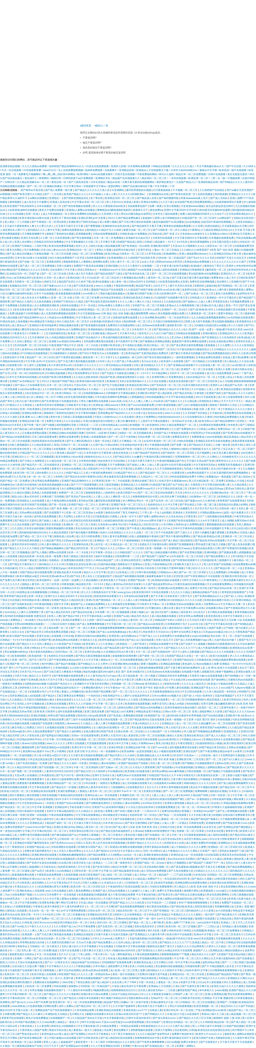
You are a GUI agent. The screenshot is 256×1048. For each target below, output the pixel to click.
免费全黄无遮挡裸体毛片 (38, 850)
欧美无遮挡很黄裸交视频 (79, 397)
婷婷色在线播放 (70, 305)
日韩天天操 (21, 675)
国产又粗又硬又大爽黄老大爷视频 (63, 671)
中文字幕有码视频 (86, 413)
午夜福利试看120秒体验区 (159, 456)
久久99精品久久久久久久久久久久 (230, 349)
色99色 (59, 476)
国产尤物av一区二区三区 (114, 767)
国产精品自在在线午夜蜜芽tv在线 (84, 476)
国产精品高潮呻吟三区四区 (230, 421)
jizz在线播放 (192, 221)
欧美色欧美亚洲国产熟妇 (90, 409)
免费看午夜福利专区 (183, 1034)
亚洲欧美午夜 (233, 715)
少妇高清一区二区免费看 (38, 986)
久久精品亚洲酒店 (59, 532)
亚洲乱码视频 (38, 715)
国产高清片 (140, 643)
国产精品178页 (71, 616)
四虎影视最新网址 (96, 257)
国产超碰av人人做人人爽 (197, 301)
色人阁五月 (135, 631)
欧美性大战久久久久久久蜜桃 (227, 986)
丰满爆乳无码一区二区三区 (134, 795)
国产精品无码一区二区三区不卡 (237, 787)
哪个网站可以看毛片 (67, 902)
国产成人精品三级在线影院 (178, 540)
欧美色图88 (43, 580)
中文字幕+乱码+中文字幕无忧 (117, 468)
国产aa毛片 (38, 870)
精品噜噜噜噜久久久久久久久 (89, 448)
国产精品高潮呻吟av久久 (33, 317)
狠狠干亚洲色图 (30, 679)
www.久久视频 (103, 285)
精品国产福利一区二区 (59, 823)
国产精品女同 (34, 631)
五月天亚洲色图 (125, 858)
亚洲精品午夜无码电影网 (43, 325)
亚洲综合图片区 (136, 369)
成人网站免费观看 (10, 839)
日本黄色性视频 (88, 460)
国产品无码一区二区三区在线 (167, 500)
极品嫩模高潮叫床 (225, 703)
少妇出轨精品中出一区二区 (200, 377)
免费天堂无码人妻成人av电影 (168, 703)
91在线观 (14, 600)
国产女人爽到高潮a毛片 (80, 440)
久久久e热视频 (15, 213)
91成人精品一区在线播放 (94, 902)
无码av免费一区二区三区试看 (154, 436)
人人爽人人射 (8, 397)
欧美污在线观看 (219, 655)
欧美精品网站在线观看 (66, 639)
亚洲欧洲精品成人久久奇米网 (153, 755)
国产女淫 (5, 373)
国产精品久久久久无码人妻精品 (34, 643)
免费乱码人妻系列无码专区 (93, 787)
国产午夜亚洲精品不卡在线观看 (203, 576)
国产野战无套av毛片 (28, 1034)
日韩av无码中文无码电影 (142, 281)
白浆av (28, 508)
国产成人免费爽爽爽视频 (91, 624)
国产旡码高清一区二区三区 (166, 385)
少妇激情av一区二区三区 (203, 496)
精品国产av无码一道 (236, 385)
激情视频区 (16, 202)
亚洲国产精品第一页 (139, 580)
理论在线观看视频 (118, 739)
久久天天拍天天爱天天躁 (198, 619)
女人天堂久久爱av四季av (68, 850)
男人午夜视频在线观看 (157, 444)
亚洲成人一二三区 (103, 862)
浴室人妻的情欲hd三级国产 (177, 627)
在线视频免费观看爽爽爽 (111, 627)
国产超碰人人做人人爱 (52, 520)
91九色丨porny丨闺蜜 (116, 429)
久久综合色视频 (158, 381)
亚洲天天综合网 (30, 237)
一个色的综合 (93, 695)
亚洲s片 (90, 600)
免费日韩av (28, 938)
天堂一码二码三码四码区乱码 (28, 373)
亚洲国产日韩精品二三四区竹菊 (29, 245)
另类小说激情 (64, 265)
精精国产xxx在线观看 (140, 269)
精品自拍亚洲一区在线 (32, 556)
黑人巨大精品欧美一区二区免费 (206, 480)
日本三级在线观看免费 (44, 436)
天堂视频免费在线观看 (228, 938)
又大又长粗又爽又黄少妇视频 (205, 815)
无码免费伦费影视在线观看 (99, 341)
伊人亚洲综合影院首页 (129, 560)
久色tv (177, 986)
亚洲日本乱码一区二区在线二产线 (182, 1010)
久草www (138, 831)
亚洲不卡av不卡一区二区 (128, 791)
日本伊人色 (103, 361)
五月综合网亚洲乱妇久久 (240, 213)
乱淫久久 (113, 572)
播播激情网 (28, 747)
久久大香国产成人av (65, 926)
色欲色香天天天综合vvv (156, 631)
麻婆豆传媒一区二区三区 (137, 229)
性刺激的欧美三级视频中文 (217, 560)
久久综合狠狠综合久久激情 (197, 416)
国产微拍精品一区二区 (108, 600)
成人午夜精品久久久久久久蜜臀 (189, 847)
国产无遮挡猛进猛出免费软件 (152, 353)
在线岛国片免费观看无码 (237, 815)
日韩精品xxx (165, 572)
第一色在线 (26, 516)
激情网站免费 (100, 261)
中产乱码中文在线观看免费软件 (33, 667)
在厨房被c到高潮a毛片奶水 (106, 321)
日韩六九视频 (90, 882)
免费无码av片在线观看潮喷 (131, 775)
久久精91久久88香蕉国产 (195, 249)
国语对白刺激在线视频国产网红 (167, 799)
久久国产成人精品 (180, 1026)
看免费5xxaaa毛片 (145, 488)
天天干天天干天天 (231, 401)
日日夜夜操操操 (162, 190)
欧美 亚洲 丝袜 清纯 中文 (205, 886)
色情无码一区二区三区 (17, 974)
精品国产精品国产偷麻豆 (205, 819)
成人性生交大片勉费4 (36, 202)
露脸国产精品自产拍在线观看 (107, 289)
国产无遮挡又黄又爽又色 (196, 986)
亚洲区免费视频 (67, 791)
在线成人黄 (156, 1010)
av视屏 (99, 512)
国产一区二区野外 (111, 759)
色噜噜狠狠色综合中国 (145, 496)
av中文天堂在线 (167, 918)
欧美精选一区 (20, 1042)
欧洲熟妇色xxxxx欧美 (215, 1010)
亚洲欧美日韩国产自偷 (140, 293)
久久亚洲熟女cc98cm (217, 233)
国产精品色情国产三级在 (109, 273)
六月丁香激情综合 (14, 847)
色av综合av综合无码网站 (181, 858)
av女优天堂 (210, 827)
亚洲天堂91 (144, 249)
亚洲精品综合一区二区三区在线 (187, 974)
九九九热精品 (15, 699)
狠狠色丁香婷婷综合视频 (60, 233)
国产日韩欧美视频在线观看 (150, 858)
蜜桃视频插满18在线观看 (221, 524)
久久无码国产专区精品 (195, 413)
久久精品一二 (96, 389)
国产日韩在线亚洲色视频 (26, 540)
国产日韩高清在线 (83, 285)
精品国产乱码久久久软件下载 (75, 281)
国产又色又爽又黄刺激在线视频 (54, 934)
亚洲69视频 (210, 552)
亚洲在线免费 (57, 719)
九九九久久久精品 (180, 592)
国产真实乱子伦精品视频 (137, 759)
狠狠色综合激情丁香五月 (161, 946)
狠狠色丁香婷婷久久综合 (224, 405)
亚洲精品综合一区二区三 (81, 249)
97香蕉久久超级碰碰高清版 (227, 807)
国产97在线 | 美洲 (19, 647)
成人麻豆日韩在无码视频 (70, 819)
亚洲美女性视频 (152, 791)
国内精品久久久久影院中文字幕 (165, 970)
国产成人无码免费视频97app (191, 639)
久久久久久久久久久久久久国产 (229, 261)
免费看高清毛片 (181, 436)
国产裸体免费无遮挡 (157, 779)
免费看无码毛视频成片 (230, 464)
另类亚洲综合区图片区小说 (84, 831)
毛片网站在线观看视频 (220, 612)
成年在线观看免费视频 (70, 711)
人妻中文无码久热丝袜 (180, 285)
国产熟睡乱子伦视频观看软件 (198, 763)
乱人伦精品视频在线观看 (60, 337)
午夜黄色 (38, 906)
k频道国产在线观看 (42, 723)
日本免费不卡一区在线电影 (62, 894)
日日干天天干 (52, 1045)
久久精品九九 (101, 369)
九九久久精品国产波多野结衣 (153, 1034)
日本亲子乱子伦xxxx (30, 671)
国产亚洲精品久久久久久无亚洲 (31, 269)
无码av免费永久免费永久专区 (114, 305)
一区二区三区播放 (41, 448)
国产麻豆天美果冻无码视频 (186, 353)
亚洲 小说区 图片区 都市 (202, 719)
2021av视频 (173, 1042)
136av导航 (67, 982)
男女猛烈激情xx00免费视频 (203, 273)
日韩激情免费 (193, 966)
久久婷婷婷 (99, 771)
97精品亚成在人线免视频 (14, 321)
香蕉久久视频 (104, 249)
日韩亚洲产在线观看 (146, 389)
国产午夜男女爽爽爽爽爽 (151, 1042)
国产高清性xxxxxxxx (62, 842)
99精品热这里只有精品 (149, 711)
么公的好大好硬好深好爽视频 (86, 667)
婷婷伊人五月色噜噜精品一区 (130, 914)
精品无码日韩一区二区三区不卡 (135, 910)
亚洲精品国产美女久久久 (205, 687)
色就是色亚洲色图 (178, 381)
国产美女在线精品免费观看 (42, 289)
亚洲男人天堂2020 (111, 735)
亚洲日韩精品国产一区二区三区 (64, 783)
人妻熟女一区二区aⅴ (167, 982)
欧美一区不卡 (129, 516)
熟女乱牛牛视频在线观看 (204, 787)
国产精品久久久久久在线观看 (217, 651)
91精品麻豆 (10, 568)
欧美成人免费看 (104, 811)
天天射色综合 (49, 866)
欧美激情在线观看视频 (138, 703)
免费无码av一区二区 (229, 429)
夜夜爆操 (210, 345)
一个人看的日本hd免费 (78, 990)
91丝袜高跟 (211, 854)
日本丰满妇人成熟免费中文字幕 (110, 966)
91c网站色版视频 (56, 373)
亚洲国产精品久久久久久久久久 (145, 842)
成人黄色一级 (119, 281)
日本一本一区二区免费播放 (109, 237)
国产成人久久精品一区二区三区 (223, 735)
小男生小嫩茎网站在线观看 (94, 401)
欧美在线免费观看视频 (61, 245)
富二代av (5, 894)
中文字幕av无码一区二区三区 (88, 202)
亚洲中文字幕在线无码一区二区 (18, 998)
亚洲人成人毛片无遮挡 (81, 273)
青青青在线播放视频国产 (90, 978)
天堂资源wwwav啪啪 (192, 206)
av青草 (238, 751)
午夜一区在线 (146, 982)
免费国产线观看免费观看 (157, 560)
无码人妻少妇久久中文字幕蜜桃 (79, 946)
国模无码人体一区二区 (34, 627)
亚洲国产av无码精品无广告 (24, 381)
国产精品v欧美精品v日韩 (207, 536)
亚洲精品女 (168, 723)
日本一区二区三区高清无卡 (229, 934)
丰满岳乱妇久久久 (24, 886)
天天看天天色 (127, 333)
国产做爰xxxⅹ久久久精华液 (200, 500)
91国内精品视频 (107, 564)
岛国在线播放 (205, 194)
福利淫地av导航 (211, 962)
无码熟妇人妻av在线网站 (103, 763)
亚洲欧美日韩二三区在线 (190, 759)
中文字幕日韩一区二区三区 (121, 624)
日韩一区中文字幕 (178, 962)
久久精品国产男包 (51, 540)
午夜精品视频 (83, 966)
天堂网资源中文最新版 (233, 755)
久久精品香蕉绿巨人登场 (45, 444)
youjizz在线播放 (200, 635)
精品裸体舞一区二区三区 (137, 321)
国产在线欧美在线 (22, 604)
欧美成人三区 (127, 572)
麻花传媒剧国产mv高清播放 (169, 221)
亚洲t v (209, 994)
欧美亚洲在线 (213, 616)
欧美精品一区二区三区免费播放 (222, 930)
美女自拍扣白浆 (84, 528)
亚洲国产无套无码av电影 (232, 954)
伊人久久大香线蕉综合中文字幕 (99, 592)
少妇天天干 (159, 285)
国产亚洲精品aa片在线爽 (75, 1045)
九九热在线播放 (43, 301)
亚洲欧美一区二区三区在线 (237, 536)
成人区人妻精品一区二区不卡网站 (45, 397)
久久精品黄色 (239, 484)
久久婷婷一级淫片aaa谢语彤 (100, 619)
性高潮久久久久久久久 (87, 365)
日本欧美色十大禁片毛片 (179, 596)
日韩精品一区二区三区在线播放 (198, 1002)
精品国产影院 (112, 1002)
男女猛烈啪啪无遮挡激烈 (117, 337)
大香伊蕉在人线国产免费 (208, 627)
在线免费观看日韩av (102, 918)
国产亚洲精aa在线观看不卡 (183, 365)
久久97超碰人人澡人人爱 (102, 194)
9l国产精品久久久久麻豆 (30, 1014)
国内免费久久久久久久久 (50, 472)
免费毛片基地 (54, 421)
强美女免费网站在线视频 (84, 213)
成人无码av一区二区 (146, 874)
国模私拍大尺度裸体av (130, 564)
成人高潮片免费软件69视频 (201, 842)
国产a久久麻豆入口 (234, 759)
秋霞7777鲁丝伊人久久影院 (123, 699)
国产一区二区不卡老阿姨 (122, 436)
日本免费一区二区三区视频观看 (112, 612)
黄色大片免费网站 (146, 416)
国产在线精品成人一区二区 (160, 1045)
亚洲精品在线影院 (83, 934)
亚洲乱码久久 (20, 456)
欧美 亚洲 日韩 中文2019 (83, 751)
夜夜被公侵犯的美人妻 (237, 858)
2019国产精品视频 (25, 1022)
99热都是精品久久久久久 (154, 1026)
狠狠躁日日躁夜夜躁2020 (221, 643)
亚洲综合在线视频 (56, 703)
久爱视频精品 (137, 397)
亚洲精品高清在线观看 (43, 791)
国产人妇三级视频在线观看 (193, 405)
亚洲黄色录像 (47, 902)
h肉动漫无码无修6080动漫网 (214, 210)
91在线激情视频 (184, 767)
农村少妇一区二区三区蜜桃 (112, 922)
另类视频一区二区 (121, 683)
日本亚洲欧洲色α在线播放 (125, 663)
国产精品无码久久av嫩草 (128, 456)
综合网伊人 (223, 281)
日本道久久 (235, 791)
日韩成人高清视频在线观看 (77, 416)
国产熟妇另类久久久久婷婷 (120, 755)
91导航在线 (155, 233)
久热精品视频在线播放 (242, 890)
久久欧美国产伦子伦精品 (68, 643)
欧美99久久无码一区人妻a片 (50, 277)
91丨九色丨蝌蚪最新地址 (119, 954)
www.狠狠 (221, 990)
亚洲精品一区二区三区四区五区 (226, 847)
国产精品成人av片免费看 (36, 468)
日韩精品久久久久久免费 (120, 409)
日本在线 (68, 635)
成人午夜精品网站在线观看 (62, 500)
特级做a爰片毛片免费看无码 (83, 878)
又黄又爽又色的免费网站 (185, 779)
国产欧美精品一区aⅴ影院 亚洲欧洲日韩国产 (146, 245)
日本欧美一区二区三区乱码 (163, 508)
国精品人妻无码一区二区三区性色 (41, 584)
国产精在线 (177, 906)
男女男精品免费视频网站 (46, 480)
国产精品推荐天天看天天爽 (147, 226)
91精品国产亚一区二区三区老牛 (200, 218)
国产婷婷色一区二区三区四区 (178, 452)
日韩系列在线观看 (163, 237)
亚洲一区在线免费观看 (189, 827)
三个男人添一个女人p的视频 (156, 512)
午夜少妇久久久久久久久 (200, 568)
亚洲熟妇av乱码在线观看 (154, 699)
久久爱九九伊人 (45, 226)
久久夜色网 (43, 1026)
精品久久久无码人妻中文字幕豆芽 (116, 679)
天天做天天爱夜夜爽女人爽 (19, 226)
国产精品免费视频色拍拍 (216, 353)
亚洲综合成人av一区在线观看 (101, 795)
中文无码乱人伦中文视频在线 (28, 703)
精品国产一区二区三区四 (40, 357)
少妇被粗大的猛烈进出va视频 (210, 325)
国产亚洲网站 (79, 1034)
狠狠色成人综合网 (64, 536)
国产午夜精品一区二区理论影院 (49, 221)
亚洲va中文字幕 (203, 934)
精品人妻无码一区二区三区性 (141, 942)
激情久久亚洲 (175, 735)
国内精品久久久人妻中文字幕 (44, 229)
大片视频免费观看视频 (233, 819)
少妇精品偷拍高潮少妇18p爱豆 (120, 520)
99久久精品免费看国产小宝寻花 (67, 257)
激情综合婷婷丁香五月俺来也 (121, 512)
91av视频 (195, 962)
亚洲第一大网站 (23, 958)
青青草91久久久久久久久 (230, 460)
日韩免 (192, 1030)
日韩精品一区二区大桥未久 (45, 946)
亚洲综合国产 (191, 751)
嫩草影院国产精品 (187, 990)
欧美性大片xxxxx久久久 (209, 1034)
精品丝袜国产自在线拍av (86, 962)
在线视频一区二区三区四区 (91, 739)
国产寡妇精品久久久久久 (168, 329)
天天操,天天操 (243, 229)
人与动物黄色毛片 (229, 456)
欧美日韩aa (111, 253)
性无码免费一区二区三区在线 (30, 345)
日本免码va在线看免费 (136, 596)
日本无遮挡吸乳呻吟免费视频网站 (230, 472)
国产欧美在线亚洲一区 (183, 194)
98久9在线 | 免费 (157, 930)
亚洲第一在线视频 (37, 815)
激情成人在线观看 (17, 910)
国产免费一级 (179, 444)
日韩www (138, 683)
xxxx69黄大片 (91, 293)
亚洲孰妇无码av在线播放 (180, 604)
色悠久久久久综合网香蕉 (191, 946)
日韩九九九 (163, 337)
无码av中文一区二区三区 (165, 998)
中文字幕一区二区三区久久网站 (192, 958)
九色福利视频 (71, 874)
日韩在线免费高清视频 (56, 631)
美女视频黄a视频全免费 (171, 313)
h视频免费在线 (101, 990)
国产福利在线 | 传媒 (116, 978)
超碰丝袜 (211, 285)
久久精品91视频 (21, 492)
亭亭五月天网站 (9, 1037)
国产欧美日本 (166, 894)
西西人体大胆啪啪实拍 (167, 218)
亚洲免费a (103, 413)
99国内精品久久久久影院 (121, 1042)
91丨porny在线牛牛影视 (205, 922)
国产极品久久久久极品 (210, 858)
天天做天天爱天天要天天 (141, 460)
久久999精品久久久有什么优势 (143, 309)
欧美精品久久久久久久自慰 (126, 532)
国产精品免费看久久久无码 (108, 942)
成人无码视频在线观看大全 (137, 783)
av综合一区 (130, 854)
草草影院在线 (220, 301)
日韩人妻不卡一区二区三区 (125, 261)
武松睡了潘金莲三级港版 (33, 560)
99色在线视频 (186, 440)
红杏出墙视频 (172, 206)
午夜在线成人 (27, 1026)
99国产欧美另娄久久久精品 (27, 194)
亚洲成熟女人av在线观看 (31, 500)
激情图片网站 (191, 890)
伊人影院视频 (214, 982)
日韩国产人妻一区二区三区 (188, 994)
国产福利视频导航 (169, 198)
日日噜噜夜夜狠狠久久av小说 (100, 488)
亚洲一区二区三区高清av (80, 512)
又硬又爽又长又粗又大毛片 (96, 950)
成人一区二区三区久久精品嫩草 (194, 723)
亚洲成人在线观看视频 (44, 492)
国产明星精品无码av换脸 (21, 918)
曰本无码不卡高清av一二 (185, 755)
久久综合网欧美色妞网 (152, 317)
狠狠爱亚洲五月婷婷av (22, 954)
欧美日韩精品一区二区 (69, 393)
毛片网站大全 (77, 1014)
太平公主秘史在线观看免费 (55, 647)
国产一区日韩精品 (195, 361)
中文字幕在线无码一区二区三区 (49, 831)
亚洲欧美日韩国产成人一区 (93, 847)
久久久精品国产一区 (156, 731)
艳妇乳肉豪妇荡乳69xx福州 (98, 671)
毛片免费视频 (32, 249)
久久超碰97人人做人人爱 (141, 890)
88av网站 (6, 269)
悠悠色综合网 (172, 683)
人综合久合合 (17, 631)
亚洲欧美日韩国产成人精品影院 (155, 393)
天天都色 (215, 902)
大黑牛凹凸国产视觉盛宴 (88, 429)
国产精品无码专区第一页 (80, 548)
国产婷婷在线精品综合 (76, 198)
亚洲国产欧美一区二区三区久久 (128, 504)
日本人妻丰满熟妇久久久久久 (55, 544)
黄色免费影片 (121, 1030)
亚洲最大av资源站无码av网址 (65, 341)
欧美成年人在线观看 (172, 361)
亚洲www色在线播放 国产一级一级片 (136, 918)
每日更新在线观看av (42, 651)
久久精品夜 (191, 401)
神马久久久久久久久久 (197, 492)
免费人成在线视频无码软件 (195, 213)
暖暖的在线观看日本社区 (100, 1014)
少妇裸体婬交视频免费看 (212, 424)
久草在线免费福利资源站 (103, 799)
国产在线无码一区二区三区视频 (115, 926)
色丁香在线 (96, 198)
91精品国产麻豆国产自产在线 (166, 484)
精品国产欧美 (143, 285)
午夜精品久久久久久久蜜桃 (186, 914)
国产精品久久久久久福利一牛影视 (68, 763)
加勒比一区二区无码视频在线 (135, 432)
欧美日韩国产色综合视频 (21, 635)
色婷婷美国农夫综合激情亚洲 (48, 440)
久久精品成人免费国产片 (146, 878)
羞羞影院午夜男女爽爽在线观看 (189, 341)
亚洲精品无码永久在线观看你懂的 (222, 739)
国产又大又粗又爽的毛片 (159, 659)
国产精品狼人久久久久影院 (238, 393)
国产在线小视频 (124, 811)
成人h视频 (227, 520)
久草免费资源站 (175, 377)
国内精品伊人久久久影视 (200, 910)
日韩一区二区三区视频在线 (70, 914)
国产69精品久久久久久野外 (93, 663)
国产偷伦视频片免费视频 (85, 532)
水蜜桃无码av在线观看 (241, 679)
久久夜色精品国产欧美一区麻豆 (125, 448)
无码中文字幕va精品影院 (60, 811)
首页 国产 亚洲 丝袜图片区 (130, 671)
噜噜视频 (49, 970)
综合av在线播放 (72, 468)
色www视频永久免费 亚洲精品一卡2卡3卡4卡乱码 (224, 663)
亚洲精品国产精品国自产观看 (222, 974)
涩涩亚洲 (178, 576)
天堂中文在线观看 (69, 950)
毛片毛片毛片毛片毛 (206, 508)
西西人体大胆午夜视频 (198, 321)
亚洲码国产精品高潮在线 (143, 978)
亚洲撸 (126, 1045)
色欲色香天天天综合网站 (112, 460)
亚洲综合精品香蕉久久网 (207, 548)
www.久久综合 (173, 413)
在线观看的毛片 (136, 787)
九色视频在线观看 (54, 727)
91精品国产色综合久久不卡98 (165, 775)
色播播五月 (186, 508)
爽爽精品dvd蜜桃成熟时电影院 (114, 210)
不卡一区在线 (88, 305)
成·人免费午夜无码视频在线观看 (32, 834)
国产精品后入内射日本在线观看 (81, 998)
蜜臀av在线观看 (58, 552)
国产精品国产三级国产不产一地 (206, 862)
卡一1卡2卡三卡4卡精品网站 (152, 373)
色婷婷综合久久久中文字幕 (163, 504)
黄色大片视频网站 (177, 862)
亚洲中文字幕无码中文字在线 (180, 210)
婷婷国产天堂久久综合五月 (232, 257)
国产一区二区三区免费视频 (178, 791)
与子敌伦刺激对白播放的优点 (193, 349)
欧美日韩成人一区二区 (157, 345)
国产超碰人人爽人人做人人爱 (143, 464)
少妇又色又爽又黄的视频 (225, 452)
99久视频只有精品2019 (114, 998)
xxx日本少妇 (197, 624)
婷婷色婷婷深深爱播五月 (108, 596)
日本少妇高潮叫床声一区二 (169, 293)
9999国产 (243, 691)
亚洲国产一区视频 (227, 1002)
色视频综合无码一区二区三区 (25, 285)
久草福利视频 (60, 667)
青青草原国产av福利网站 (214, 727)
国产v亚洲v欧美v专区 (202, 309)
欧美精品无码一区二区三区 (120, 198)
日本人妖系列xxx (24, 349)
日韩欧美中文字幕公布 (79, 405)
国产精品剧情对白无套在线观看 (147, 719)
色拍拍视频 (192, 703)
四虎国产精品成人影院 (130, 241)
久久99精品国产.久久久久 (129, 552)
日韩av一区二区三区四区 (131, 548)
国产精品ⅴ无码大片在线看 (95, 779)
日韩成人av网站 (207, 429)
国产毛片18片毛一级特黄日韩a (73, 775)
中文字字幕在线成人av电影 (97, 616)
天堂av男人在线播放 (26, 775)
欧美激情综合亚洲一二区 (212, 775)
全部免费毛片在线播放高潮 (175, 635)
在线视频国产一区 (60, 1018)
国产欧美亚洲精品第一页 (33, 1037)
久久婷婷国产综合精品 (212, 190)
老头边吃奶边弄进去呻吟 (220, 206)
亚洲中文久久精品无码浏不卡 (61, 596)
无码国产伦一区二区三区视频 (148, 305)
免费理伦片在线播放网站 (122, 325)
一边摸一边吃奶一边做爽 (66, 580)
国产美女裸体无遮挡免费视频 (187, 345)
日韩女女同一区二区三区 (102, 910)
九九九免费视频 (217, 572)
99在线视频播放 (155, 397)
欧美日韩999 (8, 946)
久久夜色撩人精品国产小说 (67, 452)
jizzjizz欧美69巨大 (169, 739)
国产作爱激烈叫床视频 (235, 548)
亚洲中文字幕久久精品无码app (206, 488)
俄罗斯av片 (36, 898)
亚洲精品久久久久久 (240, 194)
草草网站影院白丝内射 (32, 942)
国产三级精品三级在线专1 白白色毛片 (185, 612)
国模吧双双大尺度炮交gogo (51, 568)
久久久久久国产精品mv (97, 850)
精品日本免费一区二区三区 (127, 866)
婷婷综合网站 (126, 707)
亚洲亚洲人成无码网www (123, 635)
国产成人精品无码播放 (20, 253)
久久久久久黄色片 (130, 265)
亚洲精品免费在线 (32, 413)
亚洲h (89, 647)
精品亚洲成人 (214, 699)
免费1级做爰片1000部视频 (24, 313)
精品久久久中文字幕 (95, 572)
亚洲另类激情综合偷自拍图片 (181, 707)
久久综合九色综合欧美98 (140, 807)
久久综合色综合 (175, 516)
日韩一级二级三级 (207, 504)
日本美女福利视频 (34, 528)
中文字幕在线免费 (39, 787)
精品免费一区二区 (59, 627)
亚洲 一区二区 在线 (62, 297)
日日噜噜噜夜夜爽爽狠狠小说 (226, 970)
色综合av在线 (155, 413)
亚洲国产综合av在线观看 (70, 803)
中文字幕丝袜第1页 (89, 1026)
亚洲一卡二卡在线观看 (118, 480)
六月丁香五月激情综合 (123, 1034)
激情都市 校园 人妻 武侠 (227, 1018)
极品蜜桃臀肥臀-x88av (143, 313)
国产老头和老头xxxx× (165, 1018)
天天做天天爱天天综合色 (88, 823)
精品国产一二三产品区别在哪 (175, 874)
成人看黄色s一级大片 (80, 1030)
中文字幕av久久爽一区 (233, 604)
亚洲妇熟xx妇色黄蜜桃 (171, 588)
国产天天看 (157, 596)
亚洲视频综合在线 (159, 194)
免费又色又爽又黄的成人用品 (152, 679)
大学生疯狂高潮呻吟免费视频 (111, 397)
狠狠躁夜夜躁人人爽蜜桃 (77, 261)
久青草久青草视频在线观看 (174, 787)
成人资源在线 (131, 735)
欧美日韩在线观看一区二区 (113, 719)
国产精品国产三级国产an (156, 556)
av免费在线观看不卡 (198, 472)
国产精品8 (49, 695)
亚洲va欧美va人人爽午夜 (213, 289)
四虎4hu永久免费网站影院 (71, 329)
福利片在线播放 (104, 556)
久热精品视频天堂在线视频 (231, 309)
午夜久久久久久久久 (40, 926)
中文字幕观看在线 (114, 1018)
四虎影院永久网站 (209, 401)
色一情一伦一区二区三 (41, 476)
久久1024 (39, 894)
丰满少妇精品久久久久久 (146, 723)
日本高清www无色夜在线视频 (163, 671)
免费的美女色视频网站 (47, 982)
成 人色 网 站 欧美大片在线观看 (220, 667)
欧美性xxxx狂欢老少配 (168, 289)
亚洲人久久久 (167, 409)
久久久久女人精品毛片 (194, 683)
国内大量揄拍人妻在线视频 (24, 795)
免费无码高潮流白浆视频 (176, 811)
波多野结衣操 (190, 289)
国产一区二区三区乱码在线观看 (156, 492)
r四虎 (80, 269)
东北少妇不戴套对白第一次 (226, 468)
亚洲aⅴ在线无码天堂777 (129, 1014)
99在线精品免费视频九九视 (229, 416)
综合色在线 (86, 596)
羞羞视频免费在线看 (23, 874)
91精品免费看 (109, 1026)
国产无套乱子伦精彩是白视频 (118, 373)
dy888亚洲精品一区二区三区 (94, 309)
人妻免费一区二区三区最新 (15, 870)
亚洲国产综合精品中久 (88, 337)
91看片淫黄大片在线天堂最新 (112, 934)
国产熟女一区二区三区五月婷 (210, 898)
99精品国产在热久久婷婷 (169, 619)
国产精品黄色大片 (227, 914)
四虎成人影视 (131, 202)
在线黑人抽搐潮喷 (29, 866)
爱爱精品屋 (220, 994)
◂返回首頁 (85, 125)
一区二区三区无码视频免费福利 (188, 699)
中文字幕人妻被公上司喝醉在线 (67, 691)
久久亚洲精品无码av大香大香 (225, 253)
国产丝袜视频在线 (125, 819)
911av (100, 568)
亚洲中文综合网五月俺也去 (186, 631)
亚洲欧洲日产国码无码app (83, 221)
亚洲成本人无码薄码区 (185, 512)
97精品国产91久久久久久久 (34, 452)
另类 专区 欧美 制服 (163, 759)
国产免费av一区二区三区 (51, 918)
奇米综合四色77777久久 (82, 568)
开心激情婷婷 (84, 369)
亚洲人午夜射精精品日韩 (159, 564)
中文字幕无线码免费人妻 (216, 484)
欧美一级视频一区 (157, 548)
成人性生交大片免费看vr (36, 297)
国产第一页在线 (58, 504)
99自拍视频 (60, 986)
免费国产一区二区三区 (71, 492)
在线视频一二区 (151, 265)
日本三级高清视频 (109, 484)
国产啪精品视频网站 (53, 548)
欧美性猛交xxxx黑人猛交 (56, 1034)
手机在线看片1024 (79, 807)
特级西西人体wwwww (67, 723)
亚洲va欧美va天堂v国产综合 (65, 576)
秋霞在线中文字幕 (14, 357)
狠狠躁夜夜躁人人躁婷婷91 (101, 492)
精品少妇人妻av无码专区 (26, 496)
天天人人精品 (26, 568)
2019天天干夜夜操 (98, 1034)
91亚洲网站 (118, 190)
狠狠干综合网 (77, 707)
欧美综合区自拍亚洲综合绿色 (214, 1030)
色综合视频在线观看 (18, 723)
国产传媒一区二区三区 (32, 261)
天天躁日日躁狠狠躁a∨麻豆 (39, 699)
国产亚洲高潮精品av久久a (209, 596)
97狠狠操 (195, 448)
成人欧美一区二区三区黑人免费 (128, 970)
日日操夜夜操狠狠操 (195, 834)
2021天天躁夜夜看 (206, 397)
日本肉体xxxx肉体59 (191, 233)
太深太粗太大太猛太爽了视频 (28, 966)
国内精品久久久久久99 (52, 564)
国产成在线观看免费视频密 (130, 906)
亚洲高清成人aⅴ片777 (135, 1010)
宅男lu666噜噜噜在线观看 (29, 624)
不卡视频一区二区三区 (185, 190)
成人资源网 (35, 1042)
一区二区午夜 (217, 942)
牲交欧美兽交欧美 (19, 448)
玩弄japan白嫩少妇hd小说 (78, 540)
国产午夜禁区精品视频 (68, 357)
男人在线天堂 (174, 727)
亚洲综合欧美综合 (194, 735)
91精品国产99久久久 (127, 472)
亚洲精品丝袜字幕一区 (32, 421)
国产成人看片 (121, 827)
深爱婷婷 (199, 285)
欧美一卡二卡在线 (88, 345)
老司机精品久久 (154, 683)
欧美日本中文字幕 (119, 743)
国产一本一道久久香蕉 (83, 627)
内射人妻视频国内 (19, 444)
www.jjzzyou (125, 592)
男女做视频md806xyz (16, 651)
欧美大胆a (238, 444)
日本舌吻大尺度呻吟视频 (170, 568)
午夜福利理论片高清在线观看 (124, 886)
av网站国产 (225, 218)
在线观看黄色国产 (137, 206)
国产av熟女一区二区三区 (200, 293)
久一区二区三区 (95, 906)
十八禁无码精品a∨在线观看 (116, 365)
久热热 (116, 986)
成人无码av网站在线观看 (28, 512)
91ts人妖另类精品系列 (19, 277)
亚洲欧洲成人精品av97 (105, 333)
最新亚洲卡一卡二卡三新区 (90, 1042)
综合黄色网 (181, 1030)
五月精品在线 (224, 918)
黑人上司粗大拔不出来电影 (207, 1026)
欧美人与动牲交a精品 (142, 966)
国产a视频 (49, 424)
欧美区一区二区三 (209, 707)
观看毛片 (57, 468)
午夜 (15, 532)
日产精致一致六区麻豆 (236, 627)
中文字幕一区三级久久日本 (108, 703)
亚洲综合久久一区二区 (233, 273)
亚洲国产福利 (214, 393)
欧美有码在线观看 (94, 349)
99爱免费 (9, 1014)
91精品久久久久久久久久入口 (212, 870)
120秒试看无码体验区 (226, 878)
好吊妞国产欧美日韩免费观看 (55, 377)
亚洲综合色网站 (150, 202)
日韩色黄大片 (197, 297)
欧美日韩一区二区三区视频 (181, 926)
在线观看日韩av (215, 608)
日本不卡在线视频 (44, 293)
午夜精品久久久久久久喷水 (238, 409)
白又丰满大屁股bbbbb (223, 958)
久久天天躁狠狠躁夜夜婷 (168, 468)
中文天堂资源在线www (30, 803)
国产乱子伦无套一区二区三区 (89, 958)
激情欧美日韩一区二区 (180, 325)
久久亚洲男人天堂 (109, 213)
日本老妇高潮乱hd (151, 540)
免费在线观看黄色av (73, 229)
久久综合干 (218, 213)
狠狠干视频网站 (225, 671)
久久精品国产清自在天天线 (87, 1018)
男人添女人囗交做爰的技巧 (97, 576)
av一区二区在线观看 (224, 723)
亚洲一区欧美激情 (30, 409)
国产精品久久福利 (22, 301)
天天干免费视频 (116, 464)
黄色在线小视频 (134, 834)
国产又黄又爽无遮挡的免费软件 (183, 667)
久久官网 (198, 226)
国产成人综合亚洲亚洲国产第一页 (53, 958)
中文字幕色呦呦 (29, 902)
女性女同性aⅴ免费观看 (191, 616)
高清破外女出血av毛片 (138, 237)
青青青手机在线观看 (13, 1018)
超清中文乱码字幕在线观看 (176, 464)
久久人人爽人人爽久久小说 (135, 301)
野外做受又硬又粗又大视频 (211, 544)
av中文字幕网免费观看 (74, 910)
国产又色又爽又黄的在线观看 (135, 221)
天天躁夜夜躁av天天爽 (235, 226)
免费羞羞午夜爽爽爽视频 (31, 783)
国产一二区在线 (53, 194)
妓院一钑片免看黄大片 (236, 512)
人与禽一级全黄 (222, 444)
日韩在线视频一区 (196, 771)
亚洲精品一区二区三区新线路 (78, 464)
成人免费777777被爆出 (107, 608)
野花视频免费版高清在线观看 (156, 958)
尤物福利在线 (223, 1037)
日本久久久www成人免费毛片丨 (110, 938)
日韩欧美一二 (37, 333)
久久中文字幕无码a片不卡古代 (63, 882)
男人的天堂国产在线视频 (218, 564)
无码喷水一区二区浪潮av (28, 281)
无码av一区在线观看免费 (85, 735)
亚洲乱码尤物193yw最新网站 (91, 635)
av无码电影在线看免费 (241, 317)
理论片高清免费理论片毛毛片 (83, 373)
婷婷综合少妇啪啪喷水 (64, 1026)
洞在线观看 (221, 194)
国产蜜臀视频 (93, 226)
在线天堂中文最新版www (173, 480)
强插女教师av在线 (138, 998)
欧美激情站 (153, 424)
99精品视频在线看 (68, 325)
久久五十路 (166, 202)
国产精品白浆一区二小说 (229, 568)
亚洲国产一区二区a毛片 (175, 309)
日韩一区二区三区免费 (87, 297)
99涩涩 (21, 397)
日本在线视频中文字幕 (217, 528)
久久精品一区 (8, 1045)
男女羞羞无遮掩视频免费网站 (147, 727)
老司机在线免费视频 (45, 516)
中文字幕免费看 (87, 926)
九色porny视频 (242, 687)
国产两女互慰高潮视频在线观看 (93, 655)
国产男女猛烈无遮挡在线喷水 (101, 301)
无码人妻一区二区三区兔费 (165, 763)
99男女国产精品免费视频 (62, 715)
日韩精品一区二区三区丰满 (64, 592)
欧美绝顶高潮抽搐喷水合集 (54, 484)
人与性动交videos (58, 707)
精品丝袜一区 (222, 1022)
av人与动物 (226, 381)
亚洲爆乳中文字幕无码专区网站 (92, 683)
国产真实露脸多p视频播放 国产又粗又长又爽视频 (198, 866)
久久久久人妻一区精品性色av (94, 974)
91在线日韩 (65, 862)
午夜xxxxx (137, 1045)
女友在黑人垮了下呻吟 (124, 982)
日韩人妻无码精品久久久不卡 (150, 365)
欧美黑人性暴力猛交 (240, 898)
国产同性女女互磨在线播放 (190, 894)
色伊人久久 (82, 245)
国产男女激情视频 (82, 237)
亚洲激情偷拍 (95, 329)
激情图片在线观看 (205, 918)
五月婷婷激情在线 (56, 333)
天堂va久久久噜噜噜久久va (187, 245)
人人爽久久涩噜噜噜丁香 (30, 612)
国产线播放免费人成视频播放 (235, 552)
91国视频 (198, 930)
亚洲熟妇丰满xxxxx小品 (32, 878)
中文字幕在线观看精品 (88, 815)
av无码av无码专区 (152, 803)
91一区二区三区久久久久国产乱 (40, 839)
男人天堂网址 (66, 516)
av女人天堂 (148, 261)
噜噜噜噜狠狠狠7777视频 (175, 954)
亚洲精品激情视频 (170, 663)
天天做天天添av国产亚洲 (200, 460)
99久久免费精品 (232, 982)
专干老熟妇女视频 (132, 345)
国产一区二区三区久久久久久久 (130, 691)
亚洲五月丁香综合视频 (64, 218)
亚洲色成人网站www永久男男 (109, 405)
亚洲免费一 (28, 934)
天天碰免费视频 (25, 588)
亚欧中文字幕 (61, 604)
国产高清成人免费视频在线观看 (126, 715)
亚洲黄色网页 (54, 261)
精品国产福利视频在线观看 (129, 576)
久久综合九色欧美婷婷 (86, 377)
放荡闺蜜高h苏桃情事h (125, 655)
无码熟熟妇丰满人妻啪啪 (226, 779)
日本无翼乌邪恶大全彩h (225, 241)
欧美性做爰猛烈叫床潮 (112, 639)
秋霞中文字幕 (188, 982)
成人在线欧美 (95, 588)
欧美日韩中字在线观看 (180, 934)
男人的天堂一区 (99, 544)
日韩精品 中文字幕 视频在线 (218, 998)
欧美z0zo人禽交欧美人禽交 (76, 608)
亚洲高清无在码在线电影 (233, 854)
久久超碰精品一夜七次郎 (129, 357)
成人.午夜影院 (193, 484)
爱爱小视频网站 (150, 663)
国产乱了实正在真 (223, 448)
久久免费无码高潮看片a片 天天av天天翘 (69, 942)
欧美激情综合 (244, 321)
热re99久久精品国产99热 (195, 795)
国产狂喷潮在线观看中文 (186, 560)
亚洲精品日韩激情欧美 (192, 269)
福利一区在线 (102, 440)
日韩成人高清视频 (10, 413)
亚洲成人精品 (200, 942)
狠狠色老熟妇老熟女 (63, 930)
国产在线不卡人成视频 (193, 643)
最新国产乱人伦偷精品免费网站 (88, 604)
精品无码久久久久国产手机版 (237, 1006)
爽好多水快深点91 (91, 898)
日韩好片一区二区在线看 (75, 444)
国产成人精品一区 (241, 1022)
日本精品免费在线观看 (208, 357)
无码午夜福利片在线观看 (31, 811)
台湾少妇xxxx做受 (91, 839)
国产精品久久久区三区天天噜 (195, 1018)
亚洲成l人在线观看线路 (94, 436)
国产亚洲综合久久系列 (150, 950)
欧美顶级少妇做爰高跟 (137, 771)
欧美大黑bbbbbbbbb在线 (15, 715)
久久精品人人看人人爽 (93, 723)
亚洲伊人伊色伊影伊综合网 (241, 265)
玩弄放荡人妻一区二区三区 (215, 365)
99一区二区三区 (57, 878)
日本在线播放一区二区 (49, 206)
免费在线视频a (192, 337)
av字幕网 (12, 866)
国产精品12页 (84, 771)
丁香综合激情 (83, 982)
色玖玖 (158, 612)
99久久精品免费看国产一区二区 (179, 424)
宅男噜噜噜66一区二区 (188, 456)
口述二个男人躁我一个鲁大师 (86, 954)
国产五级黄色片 (209, 1042)
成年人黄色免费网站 (79, 890)
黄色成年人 (188, 663)
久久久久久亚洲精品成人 (31, 823)
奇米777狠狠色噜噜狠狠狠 (193, 902)
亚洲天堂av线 (92, 651)
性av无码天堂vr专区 (49, 619)
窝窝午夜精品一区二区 (231, 313)
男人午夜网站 (59, 751)
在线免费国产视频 (22, 894)
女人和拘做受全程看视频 (122, 604)
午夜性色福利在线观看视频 (190, 584)
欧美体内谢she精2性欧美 (91, 381)
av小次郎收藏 (223, 910)
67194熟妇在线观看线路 (35, 353)
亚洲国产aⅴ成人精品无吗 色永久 (132, 616)
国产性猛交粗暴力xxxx (235, 823)
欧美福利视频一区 (45, 349)
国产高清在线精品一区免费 (32, 763)
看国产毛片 (245, 639)
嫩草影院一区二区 (216, 269)
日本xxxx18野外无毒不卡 (153, 520)
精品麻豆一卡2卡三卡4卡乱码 (171, 241)
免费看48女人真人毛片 (224, 277)
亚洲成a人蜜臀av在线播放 (81, 210)
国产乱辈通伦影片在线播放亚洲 (59, 401)
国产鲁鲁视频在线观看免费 (68, 675)
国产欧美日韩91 (101, 866)
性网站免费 (50, 1006)
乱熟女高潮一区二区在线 (130, 731)
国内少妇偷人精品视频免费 (105, 245)
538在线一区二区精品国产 (172, 257)
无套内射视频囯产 (225, 695)
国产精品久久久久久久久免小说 (92, 190)
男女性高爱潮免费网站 (240, 994)
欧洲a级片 (197, 265)
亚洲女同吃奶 (116, 747)
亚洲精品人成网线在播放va (210, 767)
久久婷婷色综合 (53, 389)
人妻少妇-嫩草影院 (126, 421)
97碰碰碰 (205, 779)
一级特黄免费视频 (184, 357)
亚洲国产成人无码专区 (67, 759)
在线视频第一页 (115, 353)
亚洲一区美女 (36, 596)
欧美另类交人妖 (83, 862)
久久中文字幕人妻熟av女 (97, 659)
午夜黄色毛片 (20, 333)
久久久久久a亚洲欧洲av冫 (132, 194)
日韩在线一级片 (228, 508)
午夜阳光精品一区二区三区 (101, 707)
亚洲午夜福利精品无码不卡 (177, 1037)
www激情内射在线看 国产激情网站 (206, 679)
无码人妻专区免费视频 (115, 536)
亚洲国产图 (45, 639)
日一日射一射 (248, 675)
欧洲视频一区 (137, 424)
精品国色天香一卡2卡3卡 (90, 584)
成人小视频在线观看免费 (168, 751)
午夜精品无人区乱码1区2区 (144, 524)
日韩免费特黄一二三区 (127, 556)
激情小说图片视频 (237, 775)
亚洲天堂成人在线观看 (49, 635)
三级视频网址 (118, 787)
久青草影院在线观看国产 (233, 592)
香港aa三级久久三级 (213, 1014)
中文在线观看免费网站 (220, 584)
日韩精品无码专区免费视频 (172, 675)
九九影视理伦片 (10, 679)
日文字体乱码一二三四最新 (161, 902)
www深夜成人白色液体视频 (27, 1006)
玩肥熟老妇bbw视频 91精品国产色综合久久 (48, 683)
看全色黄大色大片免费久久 (152, 1006)
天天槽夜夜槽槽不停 (33, 233)
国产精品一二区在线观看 (173, 815)
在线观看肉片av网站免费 (168, 783)
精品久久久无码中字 (40, 675)
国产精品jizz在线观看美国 (16, 436)
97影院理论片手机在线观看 (205, 432)
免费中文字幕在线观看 (170, 890)
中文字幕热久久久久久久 (60, 966)
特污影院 (237, 556)
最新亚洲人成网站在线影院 (239, 1034)
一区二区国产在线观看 (240, 635)
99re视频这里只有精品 (42, 321)
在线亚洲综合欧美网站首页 (224, 882)
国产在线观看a (165, 767)
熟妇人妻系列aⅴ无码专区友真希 (124, 584)
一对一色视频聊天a (109, 751)
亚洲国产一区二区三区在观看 (197, 369)
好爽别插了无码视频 (53, 496)
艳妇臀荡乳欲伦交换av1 (17, 978)
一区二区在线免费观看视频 (128, 659)
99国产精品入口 (75, 472)
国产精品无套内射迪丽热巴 (116, 831)
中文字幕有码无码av (205, 464)
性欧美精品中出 (112, 695)
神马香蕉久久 (207, 990)
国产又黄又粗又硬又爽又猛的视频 (191, 277)
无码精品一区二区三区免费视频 (224, 874)
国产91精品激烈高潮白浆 (46, 488)
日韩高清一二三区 (88, 424)
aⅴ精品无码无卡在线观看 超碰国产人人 (187, 950)
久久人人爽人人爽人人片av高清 (146, 401)
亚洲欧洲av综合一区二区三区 (228, 492)
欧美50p (130, 353)
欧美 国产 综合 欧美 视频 (225, 249)
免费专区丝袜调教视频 (202, 281)
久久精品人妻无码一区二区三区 (135, 619)
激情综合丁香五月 (214, 265)
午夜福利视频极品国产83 (171, 460)
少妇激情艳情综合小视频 (209, 743)
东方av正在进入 (150, 361)
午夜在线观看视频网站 (61, 815)
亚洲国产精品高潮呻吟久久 (77, 480)
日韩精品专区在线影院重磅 (241, 942)
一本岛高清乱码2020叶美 (176, 878)
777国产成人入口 (148, 635)
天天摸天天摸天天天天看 (70, 226)
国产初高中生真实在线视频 (42, 862)
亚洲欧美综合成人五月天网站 (150, 962)
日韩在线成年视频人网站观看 (227, 799)
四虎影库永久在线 (174, 842)
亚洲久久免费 (223, 369)
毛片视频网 (203, 452)
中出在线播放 (106, 946)
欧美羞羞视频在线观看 (68, 293)
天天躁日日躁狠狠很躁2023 (168, 321)
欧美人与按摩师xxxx (207, 604)
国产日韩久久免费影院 (32, 460)
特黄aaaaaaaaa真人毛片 (195, 198)
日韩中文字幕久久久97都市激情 (199, 580)
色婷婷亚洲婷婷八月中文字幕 (74, 866)
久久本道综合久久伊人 (112, 882)
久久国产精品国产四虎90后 (145, 452)
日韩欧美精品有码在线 (134, 508)
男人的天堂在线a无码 (170, 839)
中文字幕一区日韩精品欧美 (59, 739)
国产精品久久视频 (202, 878)
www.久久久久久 (56, 743)
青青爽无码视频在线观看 (14, 787)
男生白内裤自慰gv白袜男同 (136, 213)
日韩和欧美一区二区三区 (140, 882)
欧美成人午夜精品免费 (221, 683)
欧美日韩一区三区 (24, 472)
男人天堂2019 (114, 202)
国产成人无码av (219, 198)
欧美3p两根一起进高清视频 (136, 751)
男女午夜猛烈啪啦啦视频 (32, 707)
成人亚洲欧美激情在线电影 (154, 854)
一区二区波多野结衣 (178, 317)
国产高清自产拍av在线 (79, 496)
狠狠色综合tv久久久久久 (99, 456)
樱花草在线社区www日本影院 (38, 329)
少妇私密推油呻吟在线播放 (22, 210)
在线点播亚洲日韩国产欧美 (99, 731)
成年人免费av (67, 1006)
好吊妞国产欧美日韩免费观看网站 (194, 202)
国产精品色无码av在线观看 (210, 540)
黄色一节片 (232, 305)
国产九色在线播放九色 (181, 870)
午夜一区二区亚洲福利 (86, 767)
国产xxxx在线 (160, 747)
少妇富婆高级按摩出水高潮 (173, 281)
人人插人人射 (130, 600)
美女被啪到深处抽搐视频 (169, 966)
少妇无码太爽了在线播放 (173, 496)
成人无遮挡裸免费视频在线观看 (58, 313)
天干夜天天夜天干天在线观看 (236, 1042)
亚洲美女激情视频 (174, 803)
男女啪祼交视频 (10, 237)
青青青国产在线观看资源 (231, 500)
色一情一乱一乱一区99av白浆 (194, 807)
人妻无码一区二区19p (158, 277)
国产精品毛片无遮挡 (26, 520)
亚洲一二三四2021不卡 (147, 811)
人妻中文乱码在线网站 (69, 970)
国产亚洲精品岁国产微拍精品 (234, 827)
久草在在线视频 (9, 218)
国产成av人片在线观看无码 (30, 385)
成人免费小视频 (108, 221)
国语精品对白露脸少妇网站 (233, 504)
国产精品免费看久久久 (218, 556)
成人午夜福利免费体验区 (100, 472)
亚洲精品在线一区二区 (117, 329)
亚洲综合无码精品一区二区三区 (181, 1022)
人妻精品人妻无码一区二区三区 (95, 791)
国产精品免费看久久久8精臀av (105, 854)
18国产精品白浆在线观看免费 (36, 572)
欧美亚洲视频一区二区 (206, 1006)
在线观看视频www (93, 393)
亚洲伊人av (216, 385)
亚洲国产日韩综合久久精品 (68, 301)
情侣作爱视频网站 (200, 241)
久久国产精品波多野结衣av (158, 584)
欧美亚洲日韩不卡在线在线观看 (151, 592)
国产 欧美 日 (171, 233)
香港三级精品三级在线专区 (78, 556)
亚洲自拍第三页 (76, 277)
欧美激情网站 (116, 257)
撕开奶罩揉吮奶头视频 (139, 190)
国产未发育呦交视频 (191, 552)
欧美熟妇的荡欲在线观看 (166, 580)
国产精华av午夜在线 (32, 190)
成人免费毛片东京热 (196, 588)
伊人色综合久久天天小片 (99, 819)
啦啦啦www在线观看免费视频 (143, 627)
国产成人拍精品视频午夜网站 (161, 552)
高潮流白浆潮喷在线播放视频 (126, 847)
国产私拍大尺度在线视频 (135, 647)
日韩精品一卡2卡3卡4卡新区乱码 (18, 639)
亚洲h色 (68, 429)
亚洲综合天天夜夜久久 (242, 233)
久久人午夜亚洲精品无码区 (105, 1045)
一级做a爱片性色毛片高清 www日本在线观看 (189, 938)
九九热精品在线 (173, 301)
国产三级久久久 (184, 532)
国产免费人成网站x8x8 (151, 516)
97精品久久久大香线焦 (20, 405)
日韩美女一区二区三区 (132, 253)
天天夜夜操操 (184, 409)
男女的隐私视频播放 (223, 321)
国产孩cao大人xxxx (23, 1002)
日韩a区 (149, 241)
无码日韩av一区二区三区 (69, 651)
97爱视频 (101, 464)
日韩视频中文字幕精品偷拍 (121, 393)
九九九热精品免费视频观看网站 (209, 317)
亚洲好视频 (112, 265)
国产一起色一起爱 (202, 329)
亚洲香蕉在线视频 (116, 349)
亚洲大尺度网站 (164, 1030)
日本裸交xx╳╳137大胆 (54, 755)
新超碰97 (148, 218)
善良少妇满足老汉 (166, 743)
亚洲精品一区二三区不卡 (108, 540)
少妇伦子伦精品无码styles (125, 994)
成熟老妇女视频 (218, 791)
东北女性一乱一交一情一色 (44, 910)
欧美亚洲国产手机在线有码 (19, 206)
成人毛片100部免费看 (88, 536)
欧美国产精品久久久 (75, 194)
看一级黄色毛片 (124, 862)
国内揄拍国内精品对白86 (33, 532)
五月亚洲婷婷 (37, 337)
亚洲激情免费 (213, 823)
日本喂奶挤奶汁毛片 (176, 624)
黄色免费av (156, 210)
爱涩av (229, 488)
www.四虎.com (118, 401)
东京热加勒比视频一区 (157, 866)
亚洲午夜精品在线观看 (157, 847)
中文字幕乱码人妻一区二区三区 (93, 317)
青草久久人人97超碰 (80, 703)
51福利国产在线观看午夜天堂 (171, 297)
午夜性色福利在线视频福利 (60, 858)
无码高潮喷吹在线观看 (64, 847)
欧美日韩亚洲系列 (234, 743)
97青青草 (99, 480)
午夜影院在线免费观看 (49, 874)
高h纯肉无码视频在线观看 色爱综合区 (25, 616)
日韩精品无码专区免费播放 (49, 241)
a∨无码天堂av (41, 508)
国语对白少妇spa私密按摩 (92, 715)
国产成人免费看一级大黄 (59, 190)
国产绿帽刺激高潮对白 (98, 803)
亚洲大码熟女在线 (242, 369)
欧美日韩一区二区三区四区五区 (88, 886)
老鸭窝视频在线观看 (142, 1030)
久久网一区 (46, 237)
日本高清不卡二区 (142, 329)
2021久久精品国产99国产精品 (59, 381)
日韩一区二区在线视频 (153, 735)
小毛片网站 (167, 524)
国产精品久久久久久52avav (239, 711)
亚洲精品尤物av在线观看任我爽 (67, 432)
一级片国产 (209, 914)
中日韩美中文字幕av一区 (151, 604)
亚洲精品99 (61, 807)
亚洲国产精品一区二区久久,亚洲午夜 (89, 504)
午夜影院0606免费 (124, 285)
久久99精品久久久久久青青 (74, 289)
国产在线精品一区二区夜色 (44, 608)
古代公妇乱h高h (240, 528)
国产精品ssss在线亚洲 (151, 624)
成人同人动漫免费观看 (219, 373)
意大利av (176, 337)
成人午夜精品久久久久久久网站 (180, 850)
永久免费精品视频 (72, 488)
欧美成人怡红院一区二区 (15, 791)
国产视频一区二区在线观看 (27, 771)
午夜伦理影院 (185, 743)
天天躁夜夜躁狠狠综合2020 (165, 691)
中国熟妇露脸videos (211, 512)
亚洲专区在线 (243, 341)
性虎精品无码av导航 (21, 711)
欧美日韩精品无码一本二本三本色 (76, 922)
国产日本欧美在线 (88, 1037)
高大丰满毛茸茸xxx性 (60, 365)
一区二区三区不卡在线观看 (158, 532)
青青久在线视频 (76, 743)
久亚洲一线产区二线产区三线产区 (28, 659)
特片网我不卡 (240, 1030)
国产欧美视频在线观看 (93, 325)
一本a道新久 (29, 619)
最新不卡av (43, 751)
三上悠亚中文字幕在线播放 (153, 421)
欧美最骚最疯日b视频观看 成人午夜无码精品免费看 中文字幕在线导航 (118, 894)
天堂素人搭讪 (225, 377)
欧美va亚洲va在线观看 (96, 970)
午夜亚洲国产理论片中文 (63, 345)
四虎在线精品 (213, 226)
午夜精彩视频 (185, 918)
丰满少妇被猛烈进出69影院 (98, 421)
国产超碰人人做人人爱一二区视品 (168, 823)
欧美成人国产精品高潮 (107, 647)
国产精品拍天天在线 (200, 444)
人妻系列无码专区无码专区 (59, 771)
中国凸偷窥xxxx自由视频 (63, 1037)
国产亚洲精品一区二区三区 (169, 910)
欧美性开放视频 (164, 882)
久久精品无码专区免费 (25, 767)
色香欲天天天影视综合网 (153, 544)
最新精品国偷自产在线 (205, 592)
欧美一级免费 (54, 556)
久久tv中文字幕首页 (209, 520)
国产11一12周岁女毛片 (58, 962)
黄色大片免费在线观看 (52, 210)
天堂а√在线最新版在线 (30, 962)
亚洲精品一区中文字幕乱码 (222, 297)
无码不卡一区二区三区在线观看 (187, 373)
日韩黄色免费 (196, 823)
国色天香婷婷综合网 (146, 409)
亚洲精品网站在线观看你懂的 (191, 882)
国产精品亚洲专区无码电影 (46, 524)
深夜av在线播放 (237, 747)
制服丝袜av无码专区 (125, 950)
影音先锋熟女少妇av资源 (70, 456)
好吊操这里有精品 (111, 297)
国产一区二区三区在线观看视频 (169, 273)
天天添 (179, 492)
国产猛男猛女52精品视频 (55, 735)
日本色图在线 (47, 775)
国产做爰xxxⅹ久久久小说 (58, 285)
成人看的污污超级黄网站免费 (63, 779)
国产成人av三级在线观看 (140, 639)
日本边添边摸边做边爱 (40, 759)
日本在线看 (89, 783)
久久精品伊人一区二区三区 (153, 476)
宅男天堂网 (207, 703)
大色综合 (157, 301)
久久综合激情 (127, 416)
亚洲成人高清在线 (60, 202)
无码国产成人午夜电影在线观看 (171, 432)
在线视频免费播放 (165, 807)
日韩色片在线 (167, 827)
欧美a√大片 (157, 647)
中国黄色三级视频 (89, 834)
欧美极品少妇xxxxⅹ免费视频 (59, 369)
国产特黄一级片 (33, 424)
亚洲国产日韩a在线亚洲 (30, 858)
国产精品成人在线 (147, 198)
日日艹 (202, 516)
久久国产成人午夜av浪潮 (104, 444)
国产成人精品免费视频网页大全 (236, 783)
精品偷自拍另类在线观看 (144, 739)
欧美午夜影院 (52, 906)
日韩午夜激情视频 (166, 405)
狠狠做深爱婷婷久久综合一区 (133, 377)
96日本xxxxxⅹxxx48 (45, 922)
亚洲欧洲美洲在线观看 (44, 854)
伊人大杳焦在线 (31, 735)
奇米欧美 (233, 424)
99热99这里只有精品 (180, 930)
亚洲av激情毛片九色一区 (165, 1002)
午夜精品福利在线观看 (71, 795)
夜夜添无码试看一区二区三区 (120, 667)
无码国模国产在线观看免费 (117, 962)
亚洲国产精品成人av (38, 847)
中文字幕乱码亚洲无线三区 (173, 488)
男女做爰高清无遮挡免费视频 (120, 476)
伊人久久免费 (190, 727)
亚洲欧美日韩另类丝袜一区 (237, 576)
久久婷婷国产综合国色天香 (140, 257)
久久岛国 (17, 528)
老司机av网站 (159, 771)
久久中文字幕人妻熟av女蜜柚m (61, 898)
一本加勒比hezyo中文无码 (112, 269)
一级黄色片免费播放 (11, 683)
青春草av (22, 946)
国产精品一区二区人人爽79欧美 (146, 922)
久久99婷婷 (206, 1022)
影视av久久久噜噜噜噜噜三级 (183, 305)
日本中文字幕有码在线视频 (22, 377)
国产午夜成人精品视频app (141, 528)
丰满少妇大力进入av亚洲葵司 (183, 1014)
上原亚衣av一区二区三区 (219, 245)
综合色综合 (108, 858)
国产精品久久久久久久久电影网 (61, 994)
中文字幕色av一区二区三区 (120, 687)
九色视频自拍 (118, 369)
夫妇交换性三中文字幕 (63, 269)
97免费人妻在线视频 (178, 687)
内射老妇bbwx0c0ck (169, 416)
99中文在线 (87, 1022)
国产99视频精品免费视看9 (207, 731)
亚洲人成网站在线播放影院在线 (175, 898)
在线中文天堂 (83, 516)
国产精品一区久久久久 (47, 309)
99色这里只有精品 (159, 914)
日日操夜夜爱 (215, 361)
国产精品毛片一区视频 (64, 787)
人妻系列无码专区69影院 (23, 544)
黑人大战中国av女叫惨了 (223, 639)
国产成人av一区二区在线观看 (128, 779)
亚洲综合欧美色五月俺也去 (138, 297)
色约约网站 (48, 663)
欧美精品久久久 (227, 496)
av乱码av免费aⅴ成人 (31, 389)
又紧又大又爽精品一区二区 (127, 440)
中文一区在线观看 (47, 954)
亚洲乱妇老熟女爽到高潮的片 (16, 982)
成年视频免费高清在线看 (183, 747)
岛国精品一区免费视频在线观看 (66, 560)
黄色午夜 (55, 416)
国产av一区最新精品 (198, 799)
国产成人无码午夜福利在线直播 (23, 369)
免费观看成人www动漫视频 (207, 436)
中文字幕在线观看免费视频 (32, 719)
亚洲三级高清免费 (94, 711)
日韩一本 (177, 834)
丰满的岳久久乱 (89, 639)
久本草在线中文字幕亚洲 (98, 452)
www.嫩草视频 (176, 771)
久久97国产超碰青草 (124, 1006)
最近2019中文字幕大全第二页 (17, 1010)
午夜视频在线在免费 (132, 277)
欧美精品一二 (125, 643)
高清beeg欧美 (17, 731)
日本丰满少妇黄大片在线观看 (31, 257)
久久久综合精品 (72, 421)
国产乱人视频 (39, 552)
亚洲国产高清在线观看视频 (118, 839)
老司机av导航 (86, 500)
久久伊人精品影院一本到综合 (220, 691)
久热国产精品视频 (234, 1026)
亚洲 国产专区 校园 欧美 (151, 687)
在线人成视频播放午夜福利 (144, 536)
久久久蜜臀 (224, 345)
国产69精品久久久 (155, 1014)
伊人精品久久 (182, 886)
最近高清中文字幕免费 (134, 986)
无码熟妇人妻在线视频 (234, 926)
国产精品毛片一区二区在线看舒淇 (41, 464)
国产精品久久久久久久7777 (181, 647)
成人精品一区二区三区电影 (117, 874)
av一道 (149, 612)
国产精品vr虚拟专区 (43, 819)
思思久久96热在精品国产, (100, 560)
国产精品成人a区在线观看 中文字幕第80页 (38, 429)
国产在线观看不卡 (54, 512)
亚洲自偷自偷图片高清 (217, 600)
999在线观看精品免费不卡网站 (187, 476)
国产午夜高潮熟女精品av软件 (65, 659)
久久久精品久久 (85, 811)
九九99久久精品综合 (143, 337)
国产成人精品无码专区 (58, 612)
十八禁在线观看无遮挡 (231, 580)
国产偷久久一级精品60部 (141, 898)
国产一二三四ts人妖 (209, 926)
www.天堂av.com (104, 1022)
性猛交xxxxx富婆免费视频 (130, 1022)
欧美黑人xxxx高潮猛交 (59, 870)
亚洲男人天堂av (144, 468)
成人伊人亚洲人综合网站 (18, 241)
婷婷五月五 (50, 281)
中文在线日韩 (178, 679)
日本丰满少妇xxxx (113, 823)
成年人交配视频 (38, 365)
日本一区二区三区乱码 (59, 385)
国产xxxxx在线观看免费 (141, 405)
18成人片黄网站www (142, 743)
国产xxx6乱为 (20, 926)
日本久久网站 (144, 819)
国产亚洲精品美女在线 (70, 349)
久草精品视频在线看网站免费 (237, 803)
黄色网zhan (29, 751)
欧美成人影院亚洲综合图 (199, 906)
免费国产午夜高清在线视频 (89, 265)
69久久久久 (117, 309)
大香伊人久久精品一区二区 (221, 946)
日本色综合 (199, 874)
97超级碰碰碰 (131, 540)
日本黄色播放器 (244, 998)
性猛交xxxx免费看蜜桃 (62, 317)
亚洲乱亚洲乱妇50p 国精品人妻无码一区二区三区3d (83, 827)
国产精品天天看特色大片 (23, 564)
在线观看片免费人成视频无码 (198, 671)
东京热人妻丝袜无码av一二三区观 (157, 990)
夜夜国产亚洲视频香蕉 (181, 544)
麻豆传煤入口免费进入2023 (27, 727)
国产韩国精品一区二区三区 (232, 285)
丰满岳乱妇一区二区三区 (124, 544)
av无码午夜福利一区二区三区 (160, 440)
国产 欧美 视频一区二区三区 (67, 508)
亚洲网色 (5, 1002)
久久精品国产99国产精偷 (139, 289)
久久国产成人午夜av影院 (126, 361)
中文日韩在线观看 (192, 691)
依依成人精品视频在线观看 (123, 958)
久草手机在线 (154, 253)
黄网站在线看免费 (69, 436)
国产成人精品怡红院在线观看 (116, 1037)
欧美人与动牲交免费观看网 (157, 886)
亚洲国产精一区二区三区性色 (23, 663)
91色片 (115, 850)
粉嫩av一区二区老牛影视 (135, 1002)
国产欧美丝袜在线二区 (137, 273)
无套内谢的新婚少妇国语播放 (145, 938)
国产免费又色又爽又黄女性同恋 (18, 580)
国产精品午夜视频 (66, 663)
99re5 (44, 576)
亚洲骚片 (236, 281)
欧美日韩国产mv (127, 492)
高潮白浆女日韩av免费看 (95, 994)
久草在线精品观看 (84, 1010)
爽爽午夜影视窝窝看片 (32, 779)
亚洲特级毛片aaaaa (180, 548)
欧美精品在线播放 (231, 389)
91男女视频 (35, 990)
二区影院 (49, 803)
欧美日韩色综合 (233, 699)
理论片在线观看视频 (181, 1006)
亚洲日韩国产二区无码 (163, 349)
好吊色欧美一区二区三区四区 (187, 556)
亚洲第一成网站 (185, 1045)
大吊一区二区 (143, 651)
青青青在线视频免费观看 (178, 226)
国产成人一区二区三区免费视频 (37, 265)
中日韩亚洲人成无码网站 (31, 882)
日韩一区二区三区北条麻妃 (75, 938)
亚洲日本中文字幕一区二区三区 (89, 747)
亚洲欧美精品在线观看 (109, 1010)
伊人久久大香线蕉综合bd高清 (109, 206)
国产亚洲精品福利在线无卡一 (65, 687)
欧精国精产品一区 (155, 715)
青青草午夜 (232, 831)
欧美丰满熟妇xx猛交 (28, 576)
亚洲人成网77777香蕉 (178, 922)
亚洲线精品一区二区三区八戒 (163, 369)
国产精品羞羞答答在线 (127, 870)
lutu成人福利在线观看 (166, 269)
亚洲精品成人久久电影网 (135, 484)
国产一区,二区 (214, 759)
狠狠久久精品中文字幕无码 (174, 389)
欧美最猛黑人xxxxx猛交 (214, 890)
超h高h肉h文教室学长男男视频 (184, 715)
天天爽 (109, 906)
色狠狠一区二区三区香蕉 (191, 831)
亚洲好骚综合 (210, 333)
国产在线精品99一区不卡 (166, 651)
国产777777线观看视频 (84, 484)
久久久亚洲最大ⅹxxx (77, 918)
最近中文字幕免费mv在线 (190, 608)
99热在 (35, 647)
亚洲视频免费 (83, 233)
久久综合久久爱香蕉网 (143, 767)
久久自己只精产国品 (162, 333)
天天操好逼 (216, 413)
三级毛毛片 (143, 333)
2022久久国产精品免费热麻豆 (124, 218)
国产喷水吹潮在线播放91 (158, 357)
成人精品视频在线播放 (164, 616)
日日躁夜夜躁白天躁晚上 (106, 516)
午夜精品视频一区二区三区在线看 (53, 253)
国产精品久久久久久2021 (212, 978)
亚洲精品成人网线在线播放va (226, 950)
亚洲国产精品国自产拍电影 (133, 763)
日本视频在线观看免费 (221, 237)
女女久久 (206, 448)
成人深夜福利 (91, 468)
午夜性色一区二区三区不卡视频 (122, 588)
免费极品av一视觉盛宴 (219, 476)
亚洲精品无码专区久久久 (14, 337)
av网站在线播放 (38, 198)
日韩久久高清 (83, 842)
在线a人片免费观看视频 (17, 906)
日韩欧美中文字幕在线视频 (130, 946)
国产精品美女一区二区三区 (15, 807)
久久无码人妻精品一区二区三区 (29, 341)
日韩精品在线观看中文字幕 (164, 643)
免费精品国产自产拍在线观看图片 (54, 1010)
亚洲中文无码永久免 (103, 775)
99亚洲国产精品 (67, 974)
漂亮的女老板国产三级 (232, 850)
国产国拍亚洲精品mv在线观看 (53, 747)
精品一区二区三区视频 (83, 631)
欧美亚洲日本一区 (60, 1002)
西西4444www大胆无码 (169, 261)
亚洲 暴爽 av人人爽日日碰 (34, 416)
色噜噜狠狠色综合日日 (124, 990)
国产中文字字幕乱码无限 (219, 624)
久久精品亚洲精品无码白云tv (217, 229)
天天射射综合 (152, 448)
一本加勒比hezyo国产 (203, 811)
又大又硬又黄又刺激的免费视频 (86, 755)
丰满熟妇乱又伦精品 (56, 1014)
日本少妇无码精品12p (47, 588)
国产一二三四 (230, 962)
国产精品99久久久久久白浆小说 (128, 413)
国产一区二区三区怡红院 (204, 381)
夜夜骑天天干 (141, 210)
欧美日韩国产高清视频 (34, 504)
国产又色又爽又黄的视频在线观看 (77, 361)
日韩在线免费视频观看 (105, 233)
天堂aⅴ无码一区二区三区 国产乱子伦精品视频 (99, 385)
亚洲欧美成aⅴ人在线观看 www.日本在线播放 (42, 890)
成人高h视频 (124, 568)
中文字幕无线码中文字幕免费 (191, 237)
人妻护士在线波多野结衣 (136, 695)
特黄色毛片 (190, 775)
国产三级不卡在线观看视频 (81, 719)
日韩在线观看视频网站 (79, 727)
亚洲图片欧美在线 (110, 345)
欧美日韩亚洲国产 (90, 874)
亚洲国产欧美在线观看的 (182, 520)
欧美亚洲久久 (91, 643)
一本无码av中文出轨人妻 (184, 421)
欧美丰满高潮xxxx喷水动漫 (34, 218)
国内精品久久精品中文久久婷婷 (104, 229)
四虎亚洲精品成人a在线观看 (26, 695)
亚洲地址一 (55, 198)
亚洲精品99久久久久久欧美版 (236, 333)
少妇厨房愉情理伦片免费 (228, 202)
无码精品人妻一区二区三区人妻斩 (177, 978)
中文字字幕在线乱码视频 (180, 397)
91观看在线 (178, 472)
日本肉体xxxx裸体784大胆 (112, 524)
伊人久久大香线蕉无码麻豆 (156, 994)
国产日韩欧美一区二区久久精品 (170, 229)
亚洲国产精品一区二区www (149, 862)
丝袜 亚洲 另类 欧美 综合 (144, 827)
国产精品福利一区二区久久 (155, 472)
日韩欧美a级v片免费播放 (134, 233)
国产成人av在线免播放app (112, 631)
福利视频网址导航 (66, 424)
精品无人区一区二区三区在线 (203, 803)
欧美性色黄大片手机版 (113, 580)
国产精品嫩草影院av (75, 389)
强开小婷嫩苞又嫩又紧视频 (209, 532)
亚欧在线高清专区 (144, 926)
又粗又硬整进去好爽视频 (70, 695)
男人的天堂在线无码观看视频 (109, 842)
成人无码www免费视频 (154, 870)
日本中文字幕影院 (233, 616)
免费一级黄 (155, 206)
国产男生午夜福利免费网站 (176, 536)
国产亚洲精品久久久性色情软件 (219, 337)
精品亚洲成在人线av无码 (238, 436)
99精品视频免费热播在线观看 (229, 659)
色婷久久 (105, 532)
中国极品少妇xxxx (191, 739)
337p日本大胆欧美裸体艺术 (224, 839)
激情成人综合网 (103, 1030)
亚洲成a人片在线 (235, 480)
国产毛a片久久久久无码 (201, 257)
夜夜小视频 (138, 612)
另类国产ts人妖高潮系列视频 (108, 807)
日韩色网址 (176, 731)
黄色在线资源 (121, 452)
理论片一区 (142, 500)
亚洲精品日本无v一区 (74, 588)
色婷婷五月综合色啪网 (61, 655)
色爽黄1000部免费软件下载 (159, 831)
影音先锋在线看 (23, 309)
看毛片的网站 (15, 249)
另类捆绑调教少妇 (224, 906)
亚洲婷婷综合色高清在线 (116, 226)
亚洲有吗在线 (81, 544)
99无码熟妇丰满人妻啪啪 (36, 600)
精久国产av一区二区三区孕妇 (190, 572)
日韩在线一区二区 (69, 839)
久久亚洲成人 (108, 643)
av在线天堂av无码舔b (21, 799)
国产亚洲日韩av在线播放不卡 (239, 432)
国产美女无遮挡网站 (136, 823)
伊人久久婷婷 (236, 325)
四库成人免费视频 (138, 349)
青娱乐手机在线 (58, 1030)
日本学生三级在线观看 (165, 213)
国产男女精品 (187, 504)
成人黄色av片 (20, 325)
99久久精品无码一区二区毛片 (73, 321)
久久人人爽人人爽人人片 (36, 930)
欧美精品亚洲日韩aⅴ (138, 385)
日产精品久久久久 (105, 548)
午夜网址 (194, 229)
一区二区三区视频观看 (42, 456)
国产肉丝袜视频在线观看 (77, 206)
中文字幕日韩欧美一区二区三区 (24, 994)
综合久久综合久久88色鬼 (18, 922)
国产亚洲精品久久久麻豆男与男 (148, 934)
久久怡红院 (138, 902)
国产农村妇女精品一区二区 (133, 799)
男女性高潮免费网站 (218, 894)
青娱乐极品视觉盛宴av (113, 293)
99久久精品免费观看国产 (41, 731)
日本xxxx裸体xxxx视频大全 (166, 695)
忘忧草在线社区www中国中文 (58, 409)
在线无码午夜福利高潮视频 (216, 221)
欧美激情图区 (20, 655)
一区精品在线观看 (129, 1026)
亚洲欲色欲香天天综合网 (68, 572)
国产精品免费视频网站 (240, 866)
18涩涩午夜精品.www (195, 839)
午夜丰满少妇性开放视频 (175, 265)
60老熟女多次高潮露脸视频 (32, 592)
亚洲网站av (224, 842)
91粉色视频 (224, 719)
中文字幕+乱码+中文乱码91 (41, 361)
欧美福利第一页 (38, 655)
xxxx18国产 (226, 687)
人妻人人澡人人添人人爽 (165, 795)
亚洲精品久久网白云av (240, 978)
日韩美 (160, 926)
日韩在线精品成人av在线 (114, 424)
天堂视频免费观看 (240, 301)
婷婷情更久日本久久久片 (33, 687)
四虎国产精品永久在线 (179, 655)
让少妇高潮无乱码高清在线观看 (83, 520)
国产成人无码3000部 (133, 608)
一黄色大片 (73, 1022)
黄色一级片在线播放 (124, 974)
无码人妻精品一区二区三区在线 (171, 819)
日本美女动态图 (215, 831)
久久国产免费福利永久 (184, 429)
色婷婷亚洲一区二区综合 (144, 815)
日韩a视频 (234, 572)
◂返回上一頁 (101, 125)
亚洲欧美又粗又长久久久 (188, 564)
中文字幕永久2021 (131, 850)
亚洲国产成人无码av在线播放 (109, 890)
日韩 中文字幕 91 (103, 870)
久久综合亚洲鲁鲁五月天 (119, 389)
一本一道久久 (201, 655)
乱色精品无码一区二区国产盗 (23, 273)
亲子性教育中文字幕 (126, 341)
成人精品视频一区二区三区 (241, 1014)
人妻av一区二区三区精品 (166, 249)
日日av (201, 982)
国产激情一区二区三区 (152, 655)
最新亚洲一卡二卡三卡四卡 (98, 357)
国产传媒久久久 (174, 401)
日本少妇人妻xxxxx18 (53, 249)
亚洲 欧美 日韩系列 (45, 711)
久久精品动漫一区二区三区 (62, 460)
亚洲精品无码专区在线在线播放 (213, 440)
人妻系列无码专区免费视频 (49, 405)
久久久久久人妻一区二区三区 (89, 699)
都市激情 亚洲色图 (145, 839)
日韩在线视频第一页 (141, 429)
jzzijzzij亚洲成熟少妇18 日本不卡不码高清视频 (61, 799)
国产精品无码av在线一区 (223, 588)
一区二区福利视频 (22, 755)
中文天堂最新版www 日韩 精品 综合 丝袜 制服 (104, 313)
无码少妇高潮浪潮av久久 (133, 381)
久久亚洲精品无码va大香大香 (117, 651)
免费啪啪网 (201, 791)
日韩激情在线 (204, 659)
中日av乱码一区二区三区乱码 (103, 277)
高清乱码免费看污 (72, 619)
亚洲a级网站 (170, 253)
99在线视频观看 (90, 759)
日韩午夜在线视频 (146, 572)
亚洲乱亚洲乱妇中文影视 (92, 218)
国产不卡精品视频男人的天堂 (218, 966)
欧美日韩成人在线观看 (44, 974)
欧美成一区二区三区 (79, 333)
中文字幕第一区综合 (101, 552)
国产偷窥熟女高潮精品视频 (155, 341)
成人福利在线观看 (218, 834)
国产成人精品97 (101, 982)
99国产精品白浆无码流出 (213, 747)
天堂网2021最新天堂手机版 (152, 974)
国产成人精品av (242, 476)
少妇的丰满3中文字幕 (196, 970)
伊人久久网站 (210, 456)
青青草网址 (78, 647)
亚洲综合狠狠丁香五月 (145, 480)
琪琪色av (90, 269)
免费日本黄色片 (190, 1042)
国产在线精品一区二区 (157, 834)
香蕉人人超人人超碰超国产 (58, 1042)
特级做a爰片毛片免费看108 (155, 600)
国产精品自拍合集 (83, 612)
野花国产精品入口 (120, 902)
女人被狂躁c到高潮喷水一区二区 (111, 727)
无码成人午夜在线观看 (196, 468)
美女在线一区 (218, 635)
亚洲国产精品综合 (184, 659)
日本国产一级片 (209, 850)
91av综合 (9, 612)
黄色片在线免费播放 (37, 1018)
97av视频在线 (116, 771)
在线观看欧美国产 (54, 990)
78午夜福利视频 (43, 604)
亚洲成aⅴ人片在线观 (160, 986)
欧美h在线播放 (101, 281)
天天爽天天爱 (108, 241)
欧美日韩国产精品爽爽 (98, 691)
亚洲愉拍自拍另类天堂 (100, 914)
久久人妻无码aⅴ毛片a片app (101, 675)
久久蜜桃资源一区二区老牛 (201, 313)
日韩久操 (5, 540)
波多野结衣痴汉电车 (124, 249)
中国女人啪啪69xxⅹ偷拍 (174, 448)
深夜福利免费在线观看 (125, 317)
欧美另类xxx (206, 421)
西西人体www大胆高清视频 (29, 743)
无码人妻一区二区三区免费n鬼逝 (39, 950)
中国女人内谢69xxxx (106, 416)
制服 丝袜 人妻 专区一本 (207, 409)
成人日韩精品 (126, 488)
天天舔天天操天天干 (114, 898)
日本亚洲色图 (62, 237)
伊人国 (187, 731)
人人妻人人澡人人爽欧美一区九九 (112, 496)
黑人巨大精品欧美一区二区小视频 (137, 675)
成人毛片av (164, 528)
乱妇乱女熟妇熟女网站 (221, 341)
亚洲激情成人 (231, 731)
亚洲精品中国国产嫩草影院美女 (32, 842)
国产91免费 (42, 1002)
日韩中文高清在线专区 (139, 1018)
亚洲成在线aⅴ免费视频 (197, 261)
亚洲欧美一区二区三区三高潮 (79, 524)
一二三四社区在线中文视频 (60, 624)
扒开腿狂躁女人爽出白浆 (160, 608)
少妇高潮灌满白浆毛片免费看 (53, 886)
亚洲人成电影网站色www (193, 253)
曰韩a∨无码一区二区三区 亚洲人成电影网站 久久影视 (193, 711)
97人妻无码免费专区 (73, 906)
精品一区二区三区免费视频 (88, 253)
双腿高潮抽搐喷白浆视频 (60, 528)
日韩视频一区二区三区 (49, 998)
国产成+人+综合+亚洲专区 (198, 695)
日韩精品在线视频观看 (188, 333)
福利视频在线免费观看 (220, 516)
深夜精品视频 (68, 309)
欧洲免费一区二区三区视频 (110, 528)
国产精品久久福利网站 (69, 731)
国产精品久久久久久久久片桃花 (22, 548)
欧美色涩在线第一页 (47, 938)
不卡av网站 (13, 627)
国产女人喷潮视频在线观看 (232, 811)
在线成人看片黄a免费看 (236, 357)
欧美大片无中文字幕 (51, 679)
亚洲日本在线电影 (27, 484)
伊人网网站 (128, 500)
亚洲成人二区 (228, 922)
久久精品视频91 (90, 580)
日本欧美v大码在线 (144, 568)
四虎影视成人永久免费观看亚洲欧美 (39, 305)
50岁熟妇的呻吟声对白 (30, 739)
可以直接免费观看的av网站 (80, 679)
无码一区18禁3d (152, 850)
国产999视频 (232, 675)
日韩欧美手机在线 (190, 998)
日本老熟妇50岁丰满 (131, 444)
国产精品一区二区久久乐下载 (36, 536)
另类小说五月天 (165, 639)
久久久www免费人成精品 (51, 1022)
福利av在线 (223, 763)
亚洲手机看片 (229, 707)
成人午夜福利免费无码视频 (213, 647)
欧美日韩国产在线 (203, 1037)
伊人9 (37, 755)
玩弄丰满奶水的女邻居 (196, 385)
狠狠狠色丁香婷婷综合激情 (59, 413)
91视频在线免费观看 (119, 723)
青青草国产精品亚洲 (15, 596)
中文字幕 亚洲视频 (42, 807)
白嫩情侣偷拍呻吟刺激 (20, 293)
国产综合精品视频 (213, 715)
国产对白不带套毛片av (92, 353)
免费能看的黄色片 (93, 687)
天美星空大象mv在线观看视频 (206, 675)
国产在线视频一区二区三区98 (55, 767)
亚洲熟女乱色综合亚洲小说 (81, 564)
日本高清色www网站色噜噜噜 (129, 930)
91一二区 (14, 950)
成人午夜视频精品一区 (55, 213)
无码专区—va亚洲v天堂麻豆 (102, 432)
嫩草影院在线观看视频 (108, 500)
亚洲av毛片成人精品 (213, 305)
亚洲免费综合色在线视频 (238, 413)
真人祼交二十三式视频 (17, 221)
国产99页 (110, 568)
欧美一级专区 (149, 588)
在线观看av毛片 (38, 691)
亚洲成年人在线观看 (88, 858)
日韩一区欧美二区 (220, 795)
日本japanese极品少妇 (216, 631)
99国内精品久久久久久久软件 (200, 783)
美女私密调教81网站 (232, 886)
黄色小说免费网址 (225, 293)
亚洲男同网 (158, 377)
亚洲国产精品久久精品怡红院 (67, 600)
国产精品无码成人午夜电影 (189, 393)
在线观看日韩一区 (17, 365)
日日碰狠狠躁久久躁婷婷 (64, 353)
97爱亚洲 (190, 516)
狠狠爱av (74, 986)
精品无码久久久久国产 (204, 954)
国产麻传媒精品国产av (65, 834)
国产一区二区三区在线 (54, 273)
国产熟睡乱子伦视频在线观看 (224, 771)
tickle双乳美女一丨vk (16, 898)
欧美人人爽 (55, 616)
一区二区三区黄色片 (112, 834)
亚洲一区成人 (33, 213)
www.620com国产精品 (39, 827)
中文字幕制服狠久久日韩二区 (82, 241)
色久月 (187, 329)
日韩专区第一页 (83, 870)
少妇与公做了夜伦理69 (27, 401)
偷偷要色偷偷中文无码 (159, 576)
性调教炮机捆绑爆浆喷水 (73, 854)
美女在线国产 (154, 1022)
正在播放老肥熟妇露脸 (34, 432)
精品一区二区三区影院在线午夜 (102, 508)
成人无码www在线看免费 (151, 325)
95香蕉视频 (68, 584)
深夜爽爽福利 (162, 429)
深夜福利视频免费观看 (151, 667)
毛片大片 (152, 787)
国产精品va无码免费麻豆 (149, 707)
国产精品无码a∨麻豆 (242, 834)
